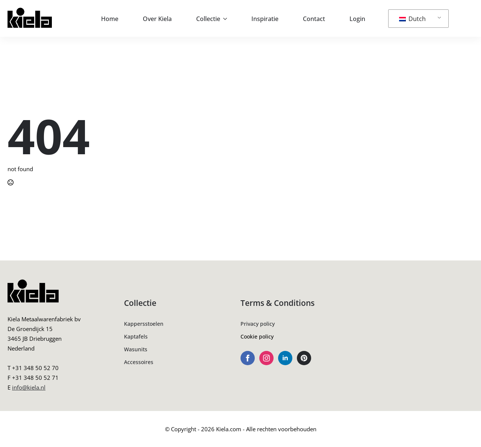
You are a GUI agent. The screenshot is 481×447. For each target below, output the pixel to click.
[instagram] (266, 358)
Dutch (412, 19)
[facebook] (247, 358)
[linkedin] (285, 358)
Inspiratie (264, 19)
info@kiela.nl (28, 387)
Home (109, 19)
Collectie (208, 19)
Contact (314, 19)
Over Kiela (157, 19)
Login (357, 19)
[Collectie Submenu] (227, 18)
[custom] (304, 358)
